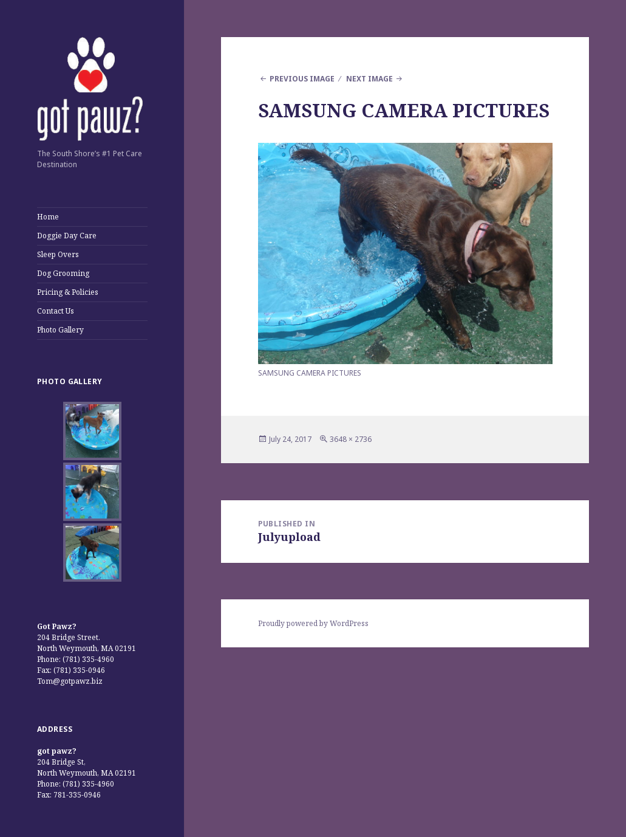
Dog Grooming (63, 273)
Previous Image (302, 79)
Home (48, 217)
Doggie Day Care (67, 235)
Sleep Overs (58, 254)
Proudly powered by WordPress (313, 623)
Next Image (369, 79)
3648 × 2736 (351, 439)
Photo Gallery (60, 330)
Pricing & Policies (67, 292)
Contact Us (55, 311)
